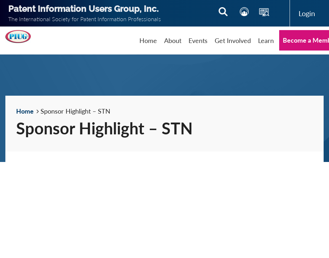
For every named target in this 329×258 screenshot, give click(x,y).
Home (25, 111)
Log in (307, 13)
